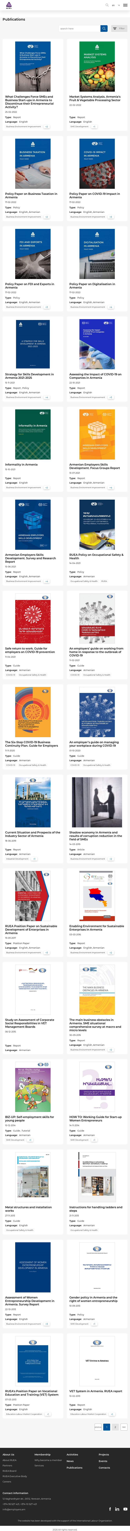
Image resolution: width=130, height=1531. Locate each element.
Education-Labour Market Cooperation (24, 1414)
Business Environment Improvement (23, 126)
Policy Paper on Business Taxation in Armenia (31, 195)
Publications (74, 1467)
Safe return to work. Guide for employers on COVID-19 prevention (30, 650)
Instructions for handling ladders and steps (95, 1209)
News (70, 1461)
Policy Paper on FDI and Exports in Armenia (29, 285)
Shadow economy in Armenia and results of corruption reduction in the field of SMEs (95, 836)
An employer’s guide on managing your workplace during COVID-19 (94, 744)
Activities (72, 1454)
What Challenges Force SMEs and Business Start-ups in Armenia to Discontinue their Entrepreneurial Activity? (29, 102)
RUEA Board (9, 1470)
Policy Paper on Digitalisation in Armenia (92, 285)
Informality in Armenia (21, 464)
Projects (104, 1454)
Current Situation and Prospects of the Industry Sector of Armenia (32, 834)
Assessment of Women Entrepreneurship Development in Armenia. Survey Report (29, 1301)
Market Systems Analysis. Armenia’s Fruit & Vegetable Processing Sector (95, 98)
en (113, 5)
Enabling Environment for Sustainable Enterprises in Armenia (96, 928)
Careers (7, 1481)
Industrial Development (17, 859)
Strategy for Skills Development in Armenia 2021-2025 (29, 376)
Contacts (104, 1467)
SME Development (79, 126)
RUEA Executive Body (15, 1476)
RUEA (104, 581)
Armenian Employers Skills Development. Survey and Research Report (30, 558)
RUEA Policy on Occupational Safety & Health (96, 556)
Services (39, 1465)
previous (98, 1427)
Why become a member (48, 1460)
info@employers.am (14, 1509)
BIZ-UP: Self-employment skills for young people (29, 1118)
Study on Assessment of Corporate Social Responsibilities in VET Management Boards (29, 1023)
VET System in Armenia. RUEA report (95, 1391)
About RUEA (9, 1460)
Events (103, 1461)
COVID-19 (10, 675)
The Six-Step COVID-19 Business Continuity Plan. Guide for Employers (31, 744)
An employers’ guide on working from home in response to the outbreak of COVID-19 (96, 652)
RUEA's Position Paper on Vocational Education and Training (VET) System (32, 1393)
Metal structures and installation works (28, 1209)
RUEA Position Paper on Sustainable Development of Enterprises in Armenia (31, 930)
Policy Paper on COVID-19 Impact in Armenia (94, 195)
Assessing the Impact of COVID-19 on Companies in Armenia (95, 376)
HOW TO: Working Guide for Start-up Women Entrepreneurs (95, 1118)
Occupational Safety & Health (84, 581)
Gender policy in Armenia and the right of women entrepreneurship (93, 1299)
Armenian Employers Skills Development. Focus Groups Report (94, 466)
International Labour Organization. (94, 1520)
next (124, 1427)
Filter (119, 28)
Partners (7, 1465)
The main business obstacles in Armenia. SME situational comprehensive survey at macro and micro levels (95, 1025)
